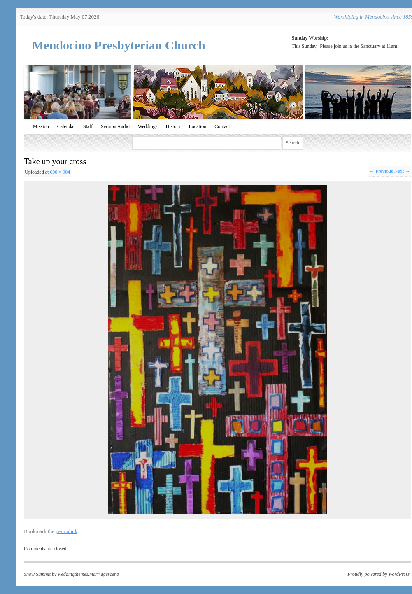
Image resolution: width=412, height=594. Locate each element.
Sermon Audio (115, 126)
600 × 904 (60, 172)
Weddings (148, 126)
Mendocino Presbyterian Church (118, 45)
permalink (66, 531)
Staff (88, 126)
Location (198, 126)
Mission (41, 126)
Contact (222, 126)
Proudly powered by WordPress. (379, 574)
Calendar (66, 126)
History (173, 126)
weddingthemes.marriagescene (88, 574)
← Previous (381, 171)
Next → (402, 171)
